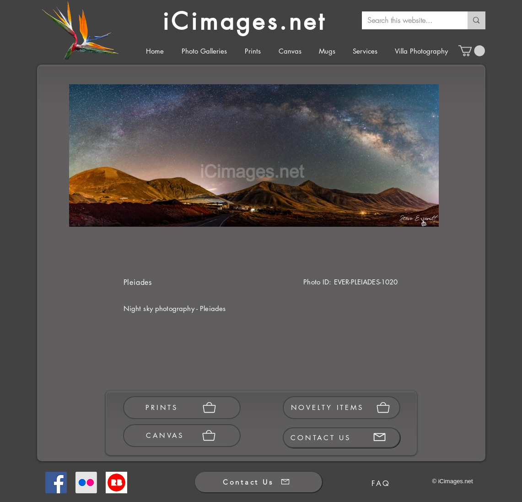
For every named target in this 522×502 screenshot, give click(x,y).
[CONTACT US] (341, 437)
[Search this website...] (408, 20)
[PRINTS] (182, 407)
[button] (471, 50)
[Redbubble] (116, 482)
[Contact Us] (258, 482)
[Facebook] (56, 482)
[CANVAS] (182, 435)
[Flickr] (86, 482)
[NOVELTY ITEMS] (341, 407)
